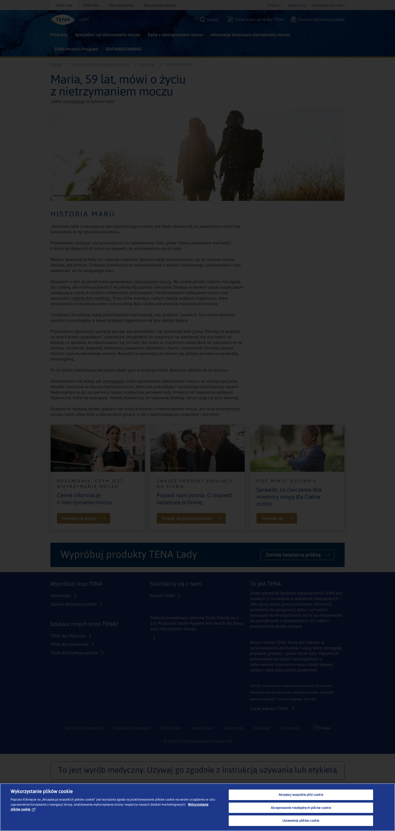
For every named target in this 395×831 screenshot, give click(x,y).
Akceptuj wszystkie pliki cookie (301, 795)
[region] (197, 807)
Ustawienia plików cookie (300, 820)
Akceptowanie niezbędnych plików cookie (301, 808)
